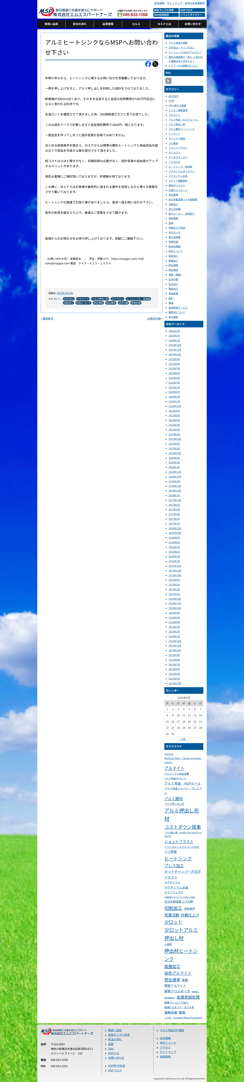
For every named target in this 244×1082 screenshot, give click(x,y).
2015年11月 (175, 570)
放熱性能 (173, 241)
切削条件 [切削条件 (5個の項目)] (189, 908)
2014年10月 (175, 608)
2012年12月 (175, 683)
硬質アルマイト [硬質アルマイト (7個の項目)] (175, 985)
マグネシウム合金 (178, 176)
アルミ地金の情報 (178, 42)
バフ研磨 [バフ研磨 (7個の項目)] (170, 851)
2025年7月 (174, 368)
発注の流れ (115, 1039)
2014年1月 (174, 636)
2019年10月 (175, 476)
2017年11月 (175, 500)
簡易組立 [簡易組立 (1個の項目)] (195, 991)
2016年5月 (174, 547)
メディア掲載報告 (178, 180)
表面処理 (136, 303)
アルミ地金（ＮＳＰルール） (184, 119)
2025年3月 (174, 382)
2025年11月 (175, 349)
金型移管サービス (178, 307)
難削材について (177, 312)
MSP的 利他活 (116, 1066)
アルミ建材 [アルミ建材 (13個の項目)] (173, 798)
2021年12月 (175, 439)
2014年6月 (174, 617)
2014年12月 (175, 598)
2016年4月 (174, 552)
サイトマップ (174, 3)
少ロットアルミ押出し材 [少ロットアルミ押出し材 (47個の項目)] (181, 933)
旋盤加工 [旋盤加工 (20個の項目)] (172, 966)
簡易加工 (173, 288)
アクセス (165, 1047)
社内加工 (173, 284)
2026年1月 (174, 340)
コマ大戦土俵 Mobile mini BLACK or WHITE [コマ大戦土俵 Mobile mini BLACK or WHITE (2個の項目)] (183, 834)
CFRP (171, 100)
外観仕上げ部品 (177, 227)
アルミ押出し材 (100, 298)
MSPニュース (168, 1043)
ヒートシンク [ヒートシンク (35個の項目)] (178, 858)
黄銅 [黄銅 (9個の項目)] (182, 1012)
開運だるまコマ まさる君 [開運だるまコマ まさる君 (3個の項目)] (179, 1007)
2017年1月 (174, 523)
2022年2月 (174, 434)
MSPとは (113, 1053)
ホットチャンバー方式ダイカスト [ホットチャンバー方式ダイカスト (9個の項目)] (182, 874)
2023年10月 (175, 406)
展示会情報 (174, 237)
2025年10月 (175, 354)
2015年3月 (174, 584)
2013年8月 (174, 660)
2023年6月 (174, 415)
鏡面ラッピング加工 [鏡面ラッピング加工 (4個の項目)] (176, 1002)
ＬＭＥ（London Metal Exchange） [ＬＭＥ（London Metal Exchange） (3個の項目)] (183, 1017)
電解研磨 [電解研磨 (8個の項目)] (170, 1012)
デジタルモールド (178, 157)
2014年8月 (174, 613)
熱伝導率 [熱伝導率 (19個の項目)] (172, 979)
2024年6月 (174, 392)
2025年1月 (174, 387)
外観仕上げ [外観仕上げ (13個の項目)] (190, 914)
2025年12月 (175, 345)
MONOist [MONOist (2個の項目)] (168, 754)
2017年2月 (174, 519)
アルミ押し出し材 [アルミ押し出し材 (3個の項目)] (174, 804)
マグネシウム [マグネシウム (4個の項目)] (172, 882)
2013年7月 (174, 664)
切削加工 (68, 303)
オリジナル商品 (177, 138)
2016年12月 (175, 528)
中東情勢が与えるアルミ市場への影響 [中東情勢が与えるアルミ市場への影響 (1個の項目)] (179, 897)
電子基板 (173, 317)
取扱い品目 (51, 24)
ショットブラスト (178, 147)
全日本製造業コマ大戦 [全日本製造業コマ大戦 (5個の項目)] (178, 901)
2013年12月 (175, 641)
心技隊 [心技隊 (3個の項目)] (168, 944)
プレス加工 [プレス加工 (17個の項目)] (174, 865)
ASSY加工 (69, 298)
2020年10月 (175, 453)
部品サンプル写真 (119, 1035)
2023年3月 (174, 425)
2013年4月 (174, 674)
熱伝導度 (98, 303)
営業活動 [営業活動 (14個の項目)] (171, 914)
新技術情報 (174, 246)
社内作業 (123, 303)
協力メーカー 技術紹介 (182, 213)
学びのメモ (174, 232)
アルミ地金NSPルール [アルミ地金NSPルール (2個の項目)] (175, 778)
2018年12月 (175, 486)
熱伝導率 (111, 303)
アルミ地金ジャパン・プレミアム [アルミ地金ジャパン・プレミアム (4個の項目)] (183, 790)
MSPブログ (115, 1070)
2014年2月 (174, 631)
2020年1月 (174, 467)
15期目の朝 (154, 318)
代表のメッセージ (178, 190)
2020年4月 (174, 458)
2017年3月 (174, 514)
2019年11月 (175, 472)
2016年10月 (175, 533)
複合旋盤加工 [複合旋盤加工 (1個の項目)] (169, 997)
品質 (111, 1044)
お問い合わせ (193, 24)
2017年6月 (174, 505)
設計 (171, 298)
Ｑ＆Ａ (136, 24)
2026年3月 (174, 331)
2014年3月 (174, 627)
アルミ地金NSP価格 (172, 1030)
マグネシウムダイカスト (182, 171)
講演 (171, 303)
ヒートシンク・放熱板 (138, 298)
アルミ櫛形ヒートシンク (182, 129)
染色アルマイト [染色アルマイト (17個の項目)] (178, 973)
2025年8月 (174, 364)
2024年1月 (174, 401)
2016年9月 (174, 537)
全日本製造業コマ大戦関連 (183, 199)
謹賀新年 (48, 318)
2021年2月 (174, 448)
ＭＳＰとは (164, 24)
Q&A (111, 1049)
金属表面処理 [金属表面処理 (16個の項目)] (188, 997)
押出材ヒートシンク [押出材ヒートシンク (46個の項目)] (181, 954)
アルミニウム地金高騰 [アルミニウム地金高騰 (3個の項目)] (176, 773)
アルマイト (83, 298)
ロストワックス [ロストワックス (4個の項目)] (173, 892)
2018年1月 (174, 495)
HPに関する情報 (177, 105)
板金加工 (173, 256)
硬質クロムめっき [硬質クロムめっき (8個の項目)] (177, 991)
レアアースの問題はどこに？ (184, 65)
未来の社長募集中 (195, 3)
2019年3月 (174, 481)
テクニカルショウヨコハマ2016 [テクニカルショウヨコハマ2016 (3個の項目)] (181, 847)
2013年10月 (175, 650)
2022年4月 (174, 429)
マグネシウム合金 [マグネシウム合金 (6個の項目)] (176, 887)
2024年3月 (174, 396)
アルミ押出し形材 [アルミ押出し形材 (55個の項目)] (181, 814)
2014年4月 (174, 622)
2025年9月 (174, 359)
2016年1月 (174, 561)
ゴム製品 (173, 143)
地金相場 (173, 218)
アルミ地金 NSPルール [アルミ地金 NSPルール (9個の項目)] (182, 783)
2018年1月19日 (65, 293)
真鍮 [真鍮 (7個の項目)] (185, 980)
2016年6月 (174, 542)
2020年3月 (174, 462)
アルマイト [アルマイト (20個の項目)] (174, 768)
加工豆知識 (174, 209)
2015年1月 (174, 594)
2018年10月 (175, 490)
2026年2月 (174, 335)
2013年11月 (175, 645)
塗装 (171, 223)
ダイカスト (117, 298)
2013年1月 (174, 678)
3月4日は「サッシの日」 (182, 47)
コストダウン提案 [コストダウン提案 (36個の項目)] (182, 826)
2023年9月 (174, 411)
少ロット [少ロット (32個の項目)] (173, 921)
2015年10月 (175, 575)
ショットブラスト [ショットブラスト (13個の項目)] (179, 841)
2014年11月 (175, 603)
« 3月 (183, 739)
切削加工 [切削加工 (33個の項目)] (173, 908)
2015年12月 (175, 566)
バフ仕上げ (174, 162)
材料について (83, 303)
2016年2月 (174, 556)
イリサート (174, 133)
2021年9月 (174, 443)
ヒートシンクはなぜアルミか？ (185, 52)
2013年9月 (174, 655)
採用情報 (165, 1056)
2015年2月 (174, 589)
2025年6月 (174, 373)
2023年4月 (174, 420)
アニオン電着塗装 (178, 110)
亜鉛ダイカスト (177, 185)
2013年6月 (174, 669)
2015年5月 (174, 580)
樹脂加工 (173, 260)
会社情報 (159, 3)
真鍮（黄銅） (176, 274)
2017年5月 (174, 509)
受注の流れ (79, 24)
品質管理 (108, 24)
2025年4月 (174, 378)
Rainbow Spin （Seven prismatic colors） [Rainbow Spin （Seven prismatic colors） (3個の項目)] (182, 760)
